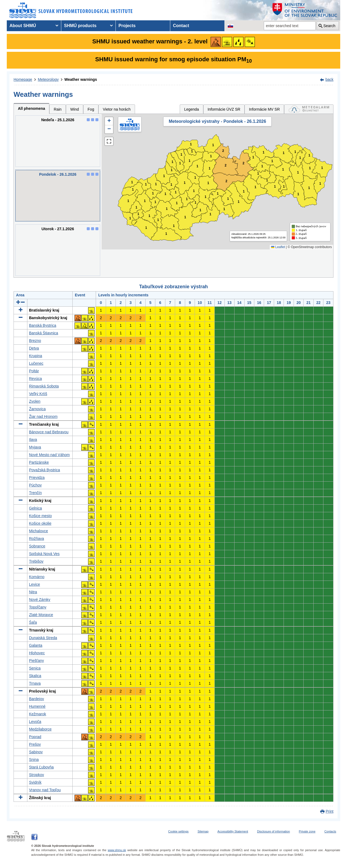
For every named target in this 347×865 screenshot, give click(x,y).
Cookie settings (178, 831)
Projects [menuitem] (127, 25)
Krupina (35, 356)
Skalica (35, 676)
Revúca (35, 378)
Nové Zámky (39, 599)
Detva (34, 348)
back (329, 79)
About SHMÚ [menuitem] (22, 25)
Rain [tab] (58, 109)
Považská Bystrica (44, 470)
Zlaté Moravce (41, 615)
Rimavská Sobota (44, 386)
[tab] (308, 109)
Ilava (33, 439)
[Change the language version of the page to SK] (230, 25)
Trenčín (35, 493)
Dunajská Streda (43, 638)
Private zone (307, 831)
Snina (34, 759)
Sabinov (36, 752)
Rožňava (36, 538)
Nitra (33, 592)
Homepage (23, 79)
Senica (35, 668)
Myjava (35, 447)
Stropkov (36, 775)
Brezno (35, 340)
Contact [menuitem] (181, 25)
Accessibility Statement (232, 831)
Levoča (35, 721)
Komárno (36, 577)
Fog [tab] (91, 109)
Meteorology (48, 79)
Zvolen (34, 401)
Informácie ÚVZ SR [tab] (224, 109)
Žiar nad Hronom (43, 416)
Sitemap (203, 831)
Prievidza (37, 477)
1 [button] (130, 218)
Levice (34, 584)
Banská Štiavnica (43, 333)
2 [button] (226, 165)
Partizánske (39, 462)
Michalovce (38, 531)
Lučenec (36, 363)
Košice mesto (40, 516)
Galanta (35, 645)
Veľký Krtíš (38, 394)
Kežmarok (37, 714)
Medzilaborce (40, 729)
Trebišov (36, 561)
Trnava (35, 683)
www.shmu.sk (117, 850)
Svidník (35, 782)
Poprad (35, 737)
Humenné (37, 706)
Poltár (34, 371)
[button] (109, 121)
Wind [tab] (74, 109)
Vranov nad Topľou (45, 790)
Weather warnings (81, 79)
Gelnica (35, 508)
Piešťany (36, 660)
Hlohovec (37, 653)
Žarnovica (37, 409)
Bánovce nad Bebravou (49, 432)
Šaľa (33, 622)
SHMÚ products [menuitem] (80, 25)
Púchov (35, 485)
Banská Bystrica (42, 325)
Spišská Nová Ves (44, 554)
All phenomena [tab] (31, 108)
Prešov (35, 744)
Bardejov (36, 699)
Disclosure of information (273, 831)
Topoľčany (37, 607)
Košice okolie (40, 523)
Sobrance (37, 546)
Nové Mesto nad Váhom (49, 455)
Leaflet (278, 247)
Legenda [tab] (191, 109)
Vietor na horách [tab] (116, 109)
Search (329, 26)
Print (329, 811)
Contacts (330, 831)
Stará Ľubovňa (41, 767)
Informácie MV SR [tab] (264, 109)
